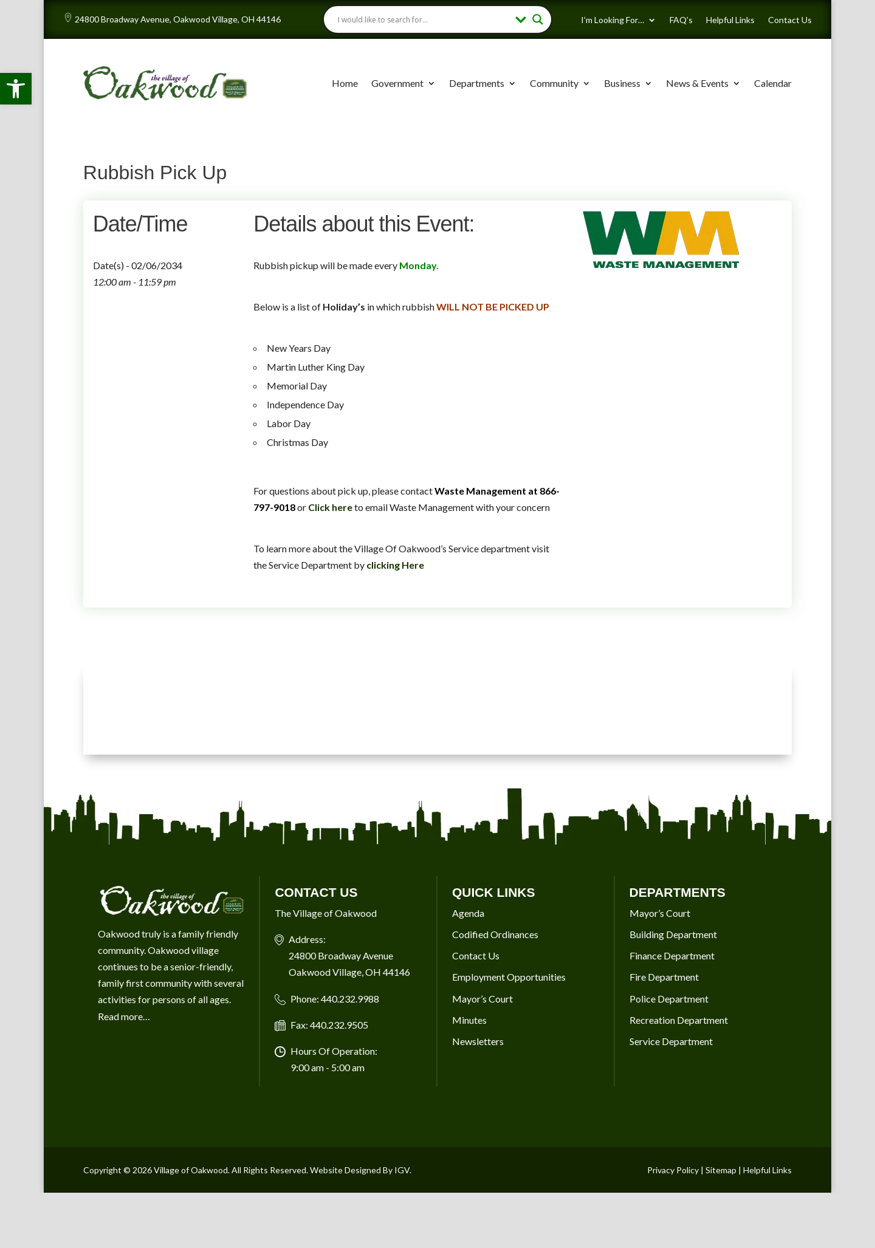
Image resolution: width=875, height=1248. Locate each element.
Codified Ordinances (495, 934)
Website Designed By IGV (360, 1170)
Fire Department (664, 976)
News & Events (697, 83)
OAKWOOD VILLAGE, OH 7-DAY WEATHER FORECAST (437, 709)
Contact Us (790, 20)
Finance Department (672, 955)
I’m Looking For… (612, 20)
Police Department (669, 998)
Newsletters (478, 1041)
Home (345, 83)
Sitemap (720, 1170)
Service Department (671, 1041)
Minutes (469, 1020)
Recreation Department (679, 1020)
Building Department (673, 934)
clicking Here (395, 565)
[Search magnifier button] (537, 19)
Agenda (468, 913)
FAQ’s (681, 20)
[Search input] (423, 19)
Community (554, 83)
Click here (330, 507)
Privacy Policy (673, 1170)
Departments (476, 83)
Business (622, 83)
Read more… (124, 1016)
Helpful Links (730, 20)
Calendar (773, 83)
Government (397, 83)
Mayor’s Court (482, 998)
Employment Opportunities (509, 976)
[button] (16, 89)
